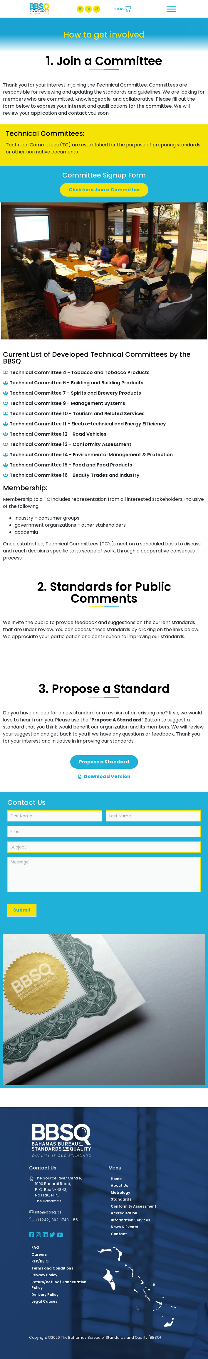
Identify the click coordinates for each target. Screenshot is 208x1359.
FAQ (35, 1247)
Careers (39, 1254)
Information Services (130, 1220)
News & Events (124, 1226)
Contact (119, 1233)
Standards (121, 1199)
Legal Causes (44, 1301)
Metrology (120, 1192)
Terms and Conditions (52, 1268)
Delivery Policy (44, 1294)
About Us (119, 1185)
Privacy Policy (44, 1274)
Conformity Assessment (133, 1206)
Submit (22, 910)
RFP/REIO (39, 1261)
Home (116, 1178)
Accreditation (124, 1213)
